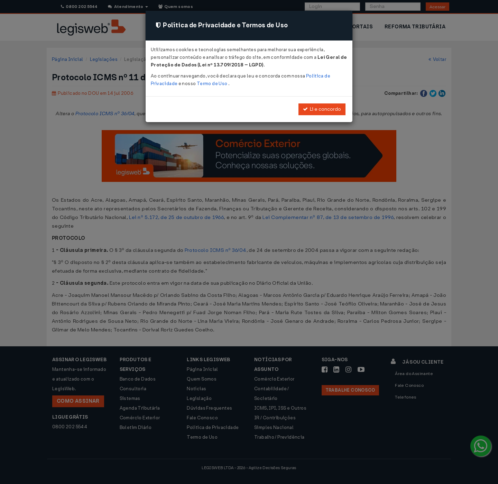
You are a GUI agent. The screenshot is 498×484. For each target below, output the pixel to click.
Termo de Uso (212, 83)
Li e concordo (322, 109)
